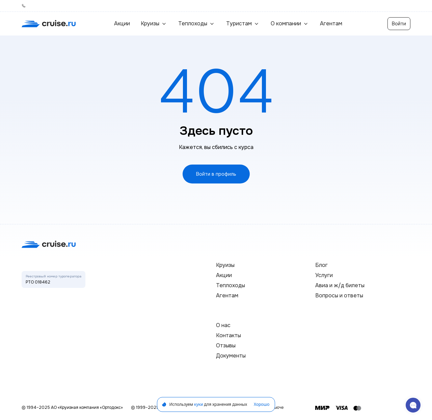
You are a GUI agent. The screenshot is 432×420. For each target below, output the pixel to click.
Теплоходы (230, 285)
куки (198, 404)
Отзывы (226, 345)
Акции (122, 23)
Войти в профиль (216, 174)
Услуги (324, 275)
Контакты (228, 335)
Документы (231, 355)
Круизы (225, 265)
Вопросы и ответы (339, 295)
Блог (321, 265)
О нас (223, 325)
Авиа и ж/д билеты (339, 285)
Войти (399, 24)
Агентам (331, 23)
